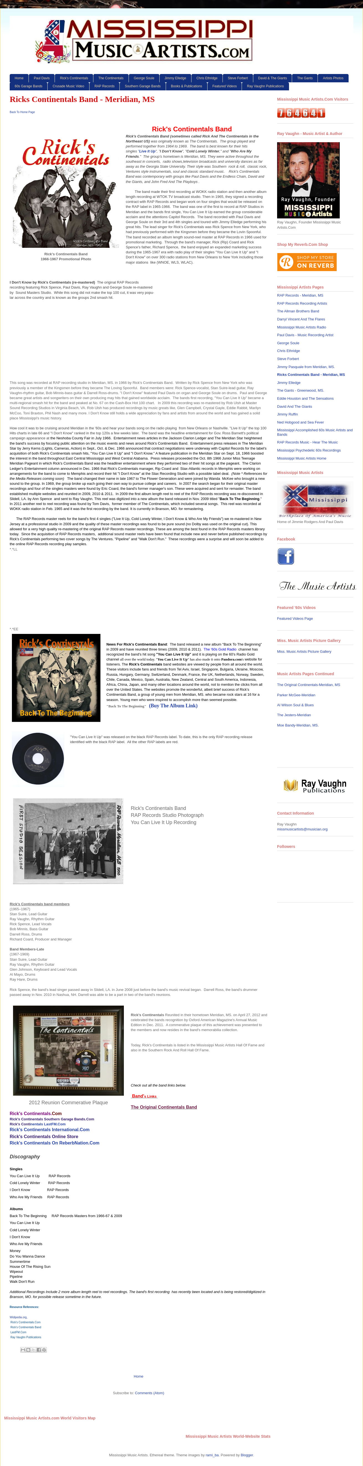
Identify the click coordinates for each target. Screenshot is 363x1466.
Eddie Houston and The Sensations (305, 398)
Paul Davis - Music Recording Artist (305, 335)
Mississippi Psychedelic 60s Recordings (309, 450)
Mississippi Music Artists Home (301, 458)
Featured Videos (225, 86)
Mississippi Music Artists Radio (301, 327)
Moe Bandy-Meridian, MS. (298, 725)
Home (19, 78)
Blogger (247, 1455)
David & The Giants (272, 78)
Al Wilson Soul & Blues (295, 705)
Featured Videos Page (295, 618)
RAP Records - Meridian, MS (300, 295)
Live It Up (147, 151)
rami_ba (212, 1455)
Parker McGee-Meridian (296, 695)
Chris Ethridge (207, 78)
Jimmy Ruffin (287, 414)
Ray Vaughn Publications (265, 86)
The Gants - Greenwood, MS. (300, 390)
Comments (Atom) (149, 1393)
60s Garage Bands (28, 86)
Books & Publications (186, 86)
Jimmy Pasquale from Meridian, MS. (306, 367)
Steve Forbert (238, 78)
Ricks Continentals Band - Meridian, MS (311, 375)
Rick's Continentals (74, 78)
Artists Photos (333, 78)
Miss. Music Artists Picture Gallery (304, 651)
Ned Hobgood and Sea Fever (300, 422)
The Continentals (111, 78)
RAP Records (104, 86)
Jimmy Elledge (175, 78)
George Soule (144, 78)
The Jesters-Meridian (294, 715)
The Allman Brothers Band (298, 311)
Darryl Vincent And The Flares (301, 319)
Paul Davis (42, 78)
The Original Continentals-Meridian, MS (308, 685)
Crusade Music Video (68, 86)
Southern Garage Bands (142, 86)
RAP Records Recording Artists (302, 303)
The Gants (305, 78)
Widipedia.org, (18, 1317)
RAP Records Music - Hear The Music (307, 442)
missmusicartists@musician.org (302, 829)
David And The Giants (294, 406)
